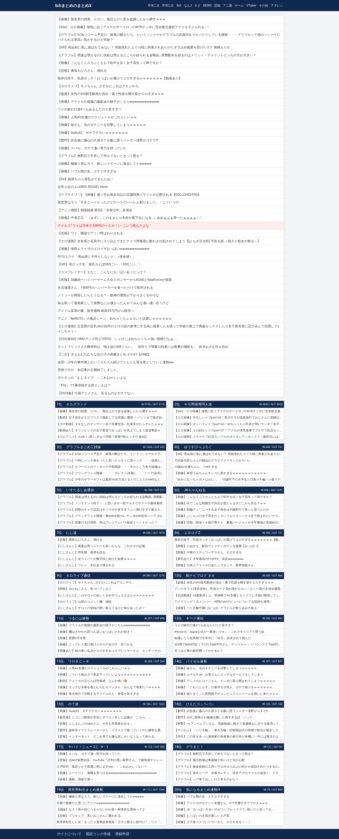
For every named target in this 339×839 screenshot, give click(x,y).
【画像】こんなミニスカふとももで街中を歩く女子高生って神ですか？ (223, 497)
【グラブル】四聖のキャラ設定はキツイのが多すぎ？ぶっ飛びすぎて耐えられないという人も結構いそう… (111, 509)
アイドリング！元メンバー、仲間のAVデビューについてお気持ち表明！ (223, 601)
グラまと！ (194, 747)
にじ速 (71, 533)
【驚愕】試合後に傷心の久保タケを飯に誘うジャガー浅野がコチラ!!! (221, 711)
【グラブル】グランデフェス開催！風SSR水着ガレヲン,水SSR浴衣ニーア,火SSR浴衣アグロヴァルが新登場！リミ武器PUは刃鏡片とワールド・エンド (111, 516)
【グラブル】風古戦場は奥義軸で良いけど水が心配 (209, 760)
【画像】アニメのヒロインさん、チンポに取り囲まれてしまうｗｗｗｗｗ (224, 681)
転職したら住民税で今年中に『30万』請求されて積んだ (212, 638)
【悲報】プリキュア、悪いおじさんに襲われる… (90, 815)
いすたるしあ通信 (80, 490)
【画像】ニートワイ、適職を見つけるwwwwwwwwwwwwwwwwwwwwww (107, 773)
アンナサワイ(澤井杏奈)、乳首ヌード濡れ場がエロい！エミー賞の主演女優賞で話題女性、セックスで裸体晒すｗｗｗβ (229, 588)
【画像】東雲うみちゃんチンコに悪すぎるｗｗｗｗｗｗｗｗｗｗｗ (220, 473)
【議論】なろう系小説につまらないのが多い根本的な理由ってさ (101, 809)
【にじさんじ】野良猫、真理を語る (81, 552)
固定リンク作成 (98, 834)
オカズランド (76, 404)
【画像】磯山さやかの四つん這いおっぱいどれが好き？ (95, 631)
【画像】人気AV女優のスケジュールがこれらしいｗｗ (94, 668)
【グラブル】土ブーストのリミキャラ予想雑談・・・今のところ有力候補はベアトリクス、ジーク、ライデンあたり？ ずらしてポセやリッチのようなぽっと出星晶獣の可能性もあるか (111, 466)
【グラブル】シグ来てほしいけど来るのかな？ (206, 779)
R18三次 (168, 5)
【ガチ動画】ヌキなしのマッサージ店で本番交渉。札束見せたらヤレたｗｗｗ (110, 424)
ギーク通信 (194, 618)
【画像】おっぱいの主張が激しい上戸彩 (201, 815)
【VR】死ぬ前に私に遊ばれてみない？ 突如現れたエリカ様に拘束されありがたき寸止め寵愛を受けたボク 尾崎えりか (229, 454)
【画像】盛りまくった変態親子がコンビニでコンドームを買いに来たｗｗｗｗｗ (229, 693)
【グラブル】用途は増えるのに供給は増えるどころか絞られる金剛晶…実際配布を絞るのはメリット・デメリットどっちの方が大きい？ (111, 497)
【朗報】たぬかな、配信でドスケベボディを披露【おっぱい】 (217, 546)
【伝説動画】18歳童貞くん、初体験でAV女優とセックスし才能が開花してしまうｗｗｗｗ (229, 595)
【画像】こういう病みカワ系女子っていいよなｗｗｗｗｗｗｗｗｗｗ (104, 674)
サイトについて (69, 834)
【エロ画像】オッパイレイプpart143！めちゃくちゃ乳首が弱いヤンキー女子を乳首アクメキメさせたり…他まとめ (229, 424)
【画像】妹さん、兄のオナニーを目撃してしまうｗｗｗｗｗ (215, 668)
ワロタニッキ (78, 661)
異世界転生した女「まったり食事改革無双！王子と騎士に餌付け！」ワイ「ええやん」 (111, 822)
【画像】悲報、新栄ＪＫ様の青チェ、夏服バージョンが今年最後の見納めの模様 (229, 522)
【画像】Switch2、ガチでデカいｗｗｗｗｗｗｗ (89, 711)
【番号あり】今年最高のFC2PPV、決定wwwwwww (208, 559)
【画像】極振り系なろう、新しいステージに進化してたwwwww (100, 796)
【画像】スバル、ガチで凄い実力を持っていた (89, 753)
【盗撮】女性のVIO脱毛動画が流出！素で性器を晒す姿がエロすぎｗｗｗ (224, 582)
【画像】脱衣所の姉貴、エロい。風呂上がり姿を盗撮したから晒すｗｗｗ (107, 411)
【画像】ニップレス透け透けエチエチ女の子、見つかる (95, 644)
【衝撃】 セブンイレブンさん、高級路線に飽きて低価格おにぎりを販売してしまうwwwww (229, 723)
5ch (178, 5)
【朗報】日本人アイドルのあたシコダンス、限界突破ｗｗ (214, 565)
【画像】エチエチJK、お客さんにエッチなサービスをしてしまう (218, 674)
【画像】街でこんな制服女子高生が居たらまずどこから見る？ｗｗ (220, 503)
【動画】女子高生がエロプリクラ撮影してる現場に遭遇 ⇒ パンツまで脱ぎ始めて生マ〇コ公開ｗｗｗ (111, 417)
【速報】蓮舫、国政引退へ (75, 779)
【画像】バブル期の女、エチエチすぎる (201, 796)
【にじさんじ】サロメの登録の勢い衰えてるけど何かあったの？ (101, 608)
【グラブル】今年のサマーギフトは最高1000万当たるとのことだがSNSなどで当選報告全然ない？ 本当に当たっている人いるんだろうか (111, 479)
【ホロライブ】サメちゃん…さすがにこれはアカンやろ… (95, 582)
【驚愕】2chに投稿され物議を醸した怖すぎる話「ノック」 (215, 717)
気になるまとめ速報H (203, 790)
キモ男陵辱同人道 (198, 404)
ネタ (197, 5)
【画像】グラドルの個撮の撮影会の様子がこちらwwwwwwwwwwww (103, 625)
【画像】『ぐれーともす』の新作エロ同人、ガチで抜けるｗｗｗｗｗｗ (223, 687)
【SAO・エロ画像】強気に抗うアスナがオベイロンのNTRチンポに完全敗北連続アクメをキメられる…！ (229, 411)
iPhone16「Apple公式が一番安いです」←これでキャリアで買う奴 (219, 631)
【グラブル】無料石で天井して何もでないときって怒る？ (214, 753)
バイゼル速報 (196, 661)
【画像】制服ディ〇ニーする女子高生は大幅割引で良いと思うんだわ (221, 509)
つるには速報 (78, 618)
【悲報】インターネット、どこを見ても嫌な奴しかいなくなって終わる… (106, 736)
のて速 (73, 704)
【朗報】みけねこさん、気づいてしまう (84, 588)
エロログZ (192, 533)
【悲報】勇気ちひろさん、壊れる (79, 539)
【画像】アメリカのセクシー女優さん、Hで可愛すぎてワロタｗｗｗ (221, 803)
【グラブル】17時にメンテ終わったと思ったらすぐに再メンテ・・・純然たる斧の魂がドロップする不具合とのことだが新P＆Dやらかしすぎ (111, 460)
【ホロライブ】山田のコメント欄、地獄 (84, 601)
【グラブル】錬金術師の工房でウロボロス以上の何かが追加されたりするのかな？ (229, 766)
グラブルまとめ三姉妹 (83, 447)
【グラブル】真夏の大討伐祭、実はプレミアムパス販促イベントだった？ (107, 522)
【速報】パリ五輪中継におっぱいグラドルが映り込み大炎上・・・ (220, 608)
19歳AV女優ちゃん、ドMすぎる (196, 466)
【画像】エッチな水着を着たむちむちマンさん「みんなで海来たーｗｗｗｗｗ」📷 (111, 687)
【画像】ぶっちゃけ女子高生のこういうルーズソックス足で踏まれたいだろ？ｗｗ (229, 516)
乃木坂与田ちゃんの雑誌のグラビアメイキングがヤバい (212, 460)
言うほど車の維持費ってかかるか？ (198, 650)
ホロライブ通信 (78, 575)
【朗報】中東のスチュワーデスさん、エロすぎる (208, 552)
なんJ (188, 5)
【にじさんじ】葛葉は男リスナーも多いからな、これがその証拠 (101, 546)
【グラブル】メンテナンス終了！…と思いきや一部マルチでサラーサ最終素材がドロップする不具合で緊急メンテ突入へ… (111, 503)
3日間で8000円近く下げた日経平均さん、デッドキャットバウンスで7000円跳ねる (229, 644)
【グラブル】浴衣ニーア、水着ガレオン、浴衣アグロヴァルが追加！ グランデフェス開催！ (229, 773)
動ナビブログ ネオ (200, 575)
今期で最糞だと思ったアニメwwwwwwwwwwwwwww (93, 803)
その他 (263, 5)
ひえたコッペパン (200, 704)
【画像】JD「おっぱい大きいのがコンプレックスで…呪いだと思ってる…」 (225, 809)
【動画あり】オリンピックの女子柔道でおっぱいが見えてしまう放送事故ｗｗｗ (111, 430)
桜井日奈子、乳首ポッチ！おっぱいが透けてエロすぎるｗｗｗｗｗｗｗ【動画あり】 (229, 539)
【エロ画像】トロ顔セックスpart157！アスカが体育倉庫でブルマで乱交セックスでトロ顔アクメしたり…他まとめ (229, 430)
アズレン (277, 5)
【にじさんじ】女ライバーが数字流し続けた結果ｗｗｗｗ (96, 559)
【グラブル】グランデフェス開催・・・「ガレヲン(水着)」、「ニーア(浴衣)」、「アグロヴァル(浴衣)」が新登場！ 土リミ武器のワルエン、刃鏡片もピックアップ (111, 473)
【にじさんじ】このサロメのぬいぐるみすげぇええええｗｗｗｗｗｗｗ (105, 595)
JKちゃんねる (195, 490)
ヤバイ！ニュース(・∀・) (88, 747)
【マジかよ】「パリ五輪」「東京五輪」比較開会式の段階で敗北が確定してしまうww (229, 730)
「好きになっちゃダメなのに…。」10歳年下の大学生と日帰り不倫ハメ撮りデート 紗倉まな (229, 479)
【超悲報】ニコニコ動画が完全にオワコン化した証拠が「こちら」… (103, 717)
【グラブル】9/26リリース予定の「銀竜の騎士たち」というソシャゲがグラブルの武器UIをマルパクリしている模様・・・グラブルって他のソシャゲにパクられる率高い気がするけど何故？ (111, 454)
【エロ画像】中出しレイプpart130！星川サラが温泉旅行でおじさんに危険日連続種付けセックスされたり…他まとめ (229, 417)
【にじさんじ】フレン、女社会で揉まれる (86, 565)
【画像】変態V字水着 (71, 638)
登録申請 (122, 834)
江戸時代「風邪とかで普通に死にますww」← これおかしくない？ (102, 766)
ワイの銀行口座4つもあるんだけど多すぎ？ (204, 625)
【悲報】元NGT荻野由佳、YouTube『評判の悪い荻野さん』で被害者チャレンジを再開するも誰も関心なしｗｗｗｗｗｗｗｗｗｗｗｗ (111, 760)
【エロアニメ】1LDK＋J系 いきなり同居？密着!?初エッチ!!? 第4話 (102, 436)
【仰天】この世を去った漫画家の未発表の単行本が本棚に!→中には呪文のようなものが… (229, 736)
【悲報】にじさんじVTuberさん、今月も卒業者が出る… (94, 723)
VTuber (251, 5)
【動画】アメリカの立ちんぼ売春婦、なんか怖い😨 (92, 681)
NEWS (207, 5)
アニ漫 (227, 5)
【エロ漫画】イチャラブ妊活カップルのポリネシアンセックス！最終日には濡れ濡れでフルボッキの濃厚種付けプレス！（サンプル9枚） (229, 436)
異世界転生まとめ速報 (85, 790)
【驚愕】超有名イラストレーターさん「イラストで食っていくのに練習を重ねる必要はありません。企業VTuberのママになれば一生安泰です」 (111, 730)
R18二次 (154, 5)
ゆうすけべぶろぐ (198, 447)
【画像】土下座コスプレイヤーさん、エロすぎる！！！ (212, 822)
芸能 (217, 5)
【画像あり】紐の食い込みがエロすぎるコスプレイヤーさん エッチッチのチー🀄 (111, 650)
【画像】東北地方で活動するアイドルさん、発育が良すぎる (98, 693)
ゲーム (239, 5)
